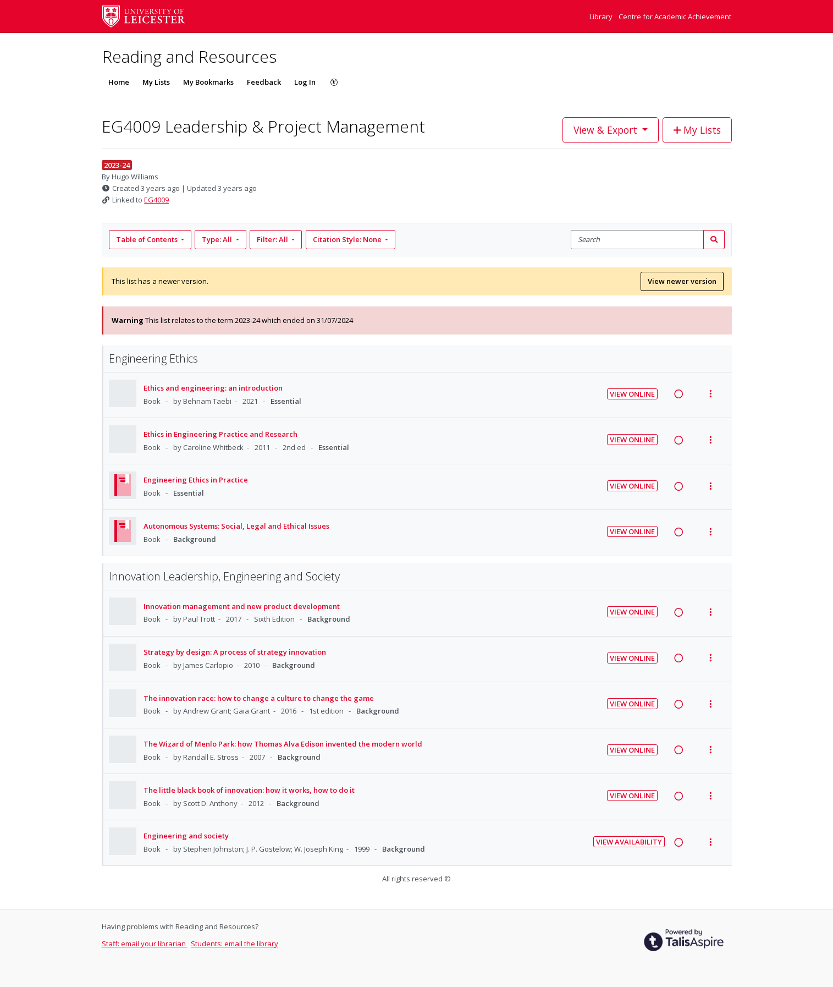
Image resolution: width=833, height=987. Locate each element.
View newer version (682, 281)
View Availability (629, 842)
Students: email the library (234, 943)
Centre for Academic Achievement (675, 16)
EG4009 (156, 200)
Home (118, 82)
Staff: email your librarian (144, 943)
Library (601, 16)
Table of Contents (147, 239)
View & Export (606, 129)
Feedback (264, 82)
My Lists (156, 82)
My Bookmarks (208, 82)
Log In (305, 82)
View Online (632, 394)
